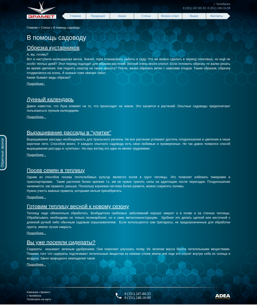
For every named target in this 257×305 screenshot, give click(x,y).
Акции (122, 16)
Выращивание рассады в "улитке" (69, 132)
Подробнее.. (36, 84)
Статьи (146, 16)
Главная (75, 16)
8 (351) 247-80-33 (194, 8)
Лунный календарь (50, 99)
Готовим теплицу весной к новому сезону (78, 206)
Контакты (216, 16)
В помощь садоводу (66, 27)
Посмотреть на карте (39, 299)
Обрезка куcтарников (53, 48)
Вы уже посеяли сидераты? (61, 242)
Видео (194, 16)
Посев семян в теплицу (56, 170)
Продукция (98, 16)
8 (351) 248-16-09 (218, 8)
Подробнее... (36, 117)
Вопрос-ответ (170, 16)
